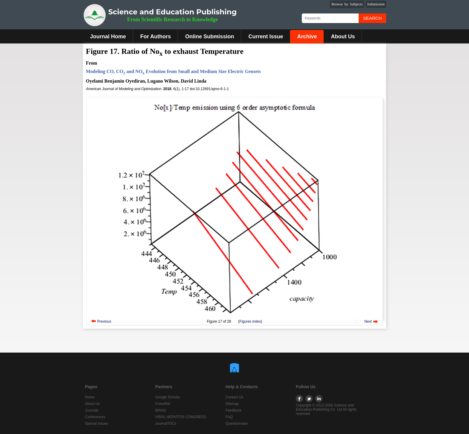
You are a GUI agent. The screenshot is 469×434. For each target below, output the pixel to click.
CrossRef (162, 404)
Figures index (250, 321)
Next (368, 321)
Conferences (95, 417)
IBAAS (160, 410)
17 (220, 321)
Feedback (233, 410)
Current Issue (265, 37)
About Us (343, 37)
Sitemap (232, 404)
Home (90, 397)
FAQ (229, 417)
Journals (91, 410)
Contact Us (234, 397)
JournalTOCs (165, 423)
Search (372, 18)
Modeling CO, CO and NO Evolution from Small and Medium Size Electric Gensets (173, 71)
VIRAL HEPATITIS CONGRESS (180, 417)
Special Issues (96, 423)
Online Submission (209, 37)
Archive (307, 37)
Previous (104, 321)
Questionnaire (237, 423)
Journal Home (108, 37)
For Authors (155, 37)
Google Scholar (167, 397)
